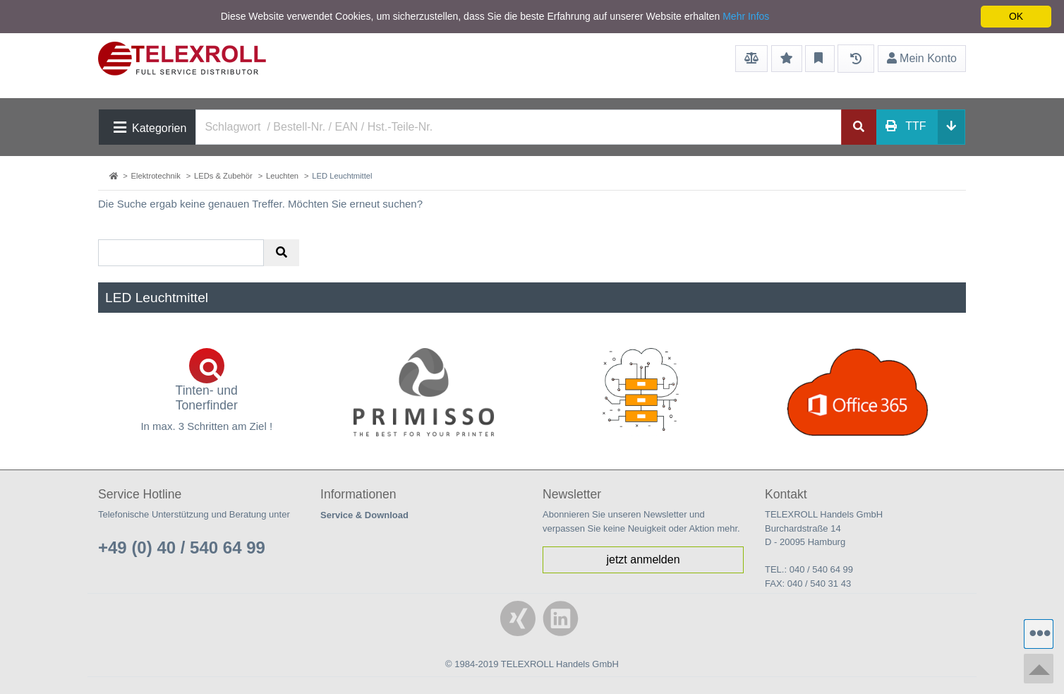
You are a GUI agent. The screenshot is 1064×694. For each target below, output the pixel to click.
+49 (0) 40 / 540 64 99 (181, 547)
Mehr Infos (746, 16)
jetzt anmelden (642, 560)
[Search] (518, 127)
